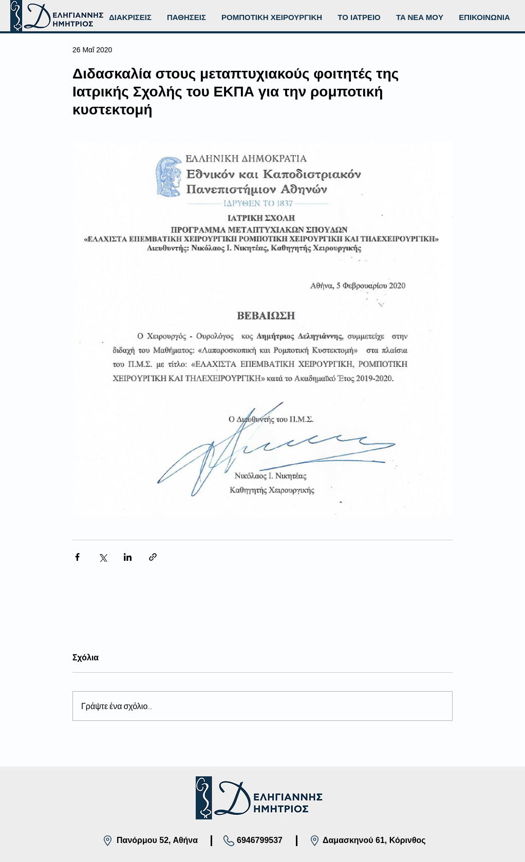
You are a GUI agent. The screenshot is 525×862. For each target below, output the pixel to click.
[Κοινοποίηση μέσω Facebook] (77, 557)
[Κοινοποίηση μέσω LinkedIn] (128, 557)
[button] (272, 17)
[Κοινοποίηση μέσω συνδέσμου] (153, 557)
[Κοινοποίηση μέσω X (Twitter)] (102, 557)
